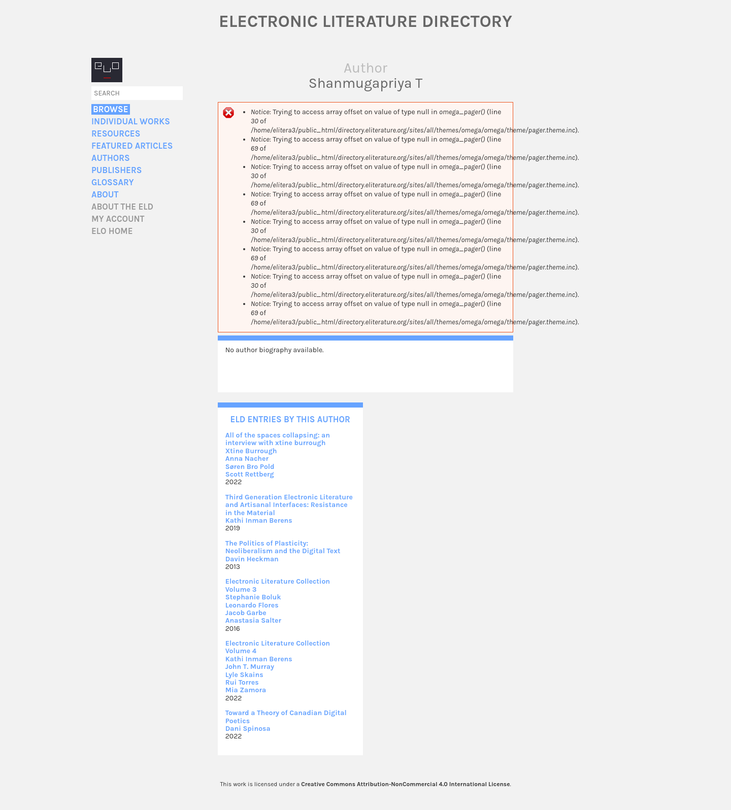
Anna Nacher (247, 458)
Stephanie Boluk (253, 597)
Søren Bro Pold (250, 466)
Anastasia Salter (253, 620)
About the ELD (122, 207)
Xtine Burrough (251, 451)
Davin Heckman (252, 559)
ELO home (112, 231)
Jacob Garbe (246, 613)
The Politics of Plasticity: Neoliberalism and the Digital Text (283, 547)
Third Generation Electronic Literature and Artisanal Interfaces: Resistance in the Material (289, 505)
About (104, 194)
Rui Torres (242, 682)
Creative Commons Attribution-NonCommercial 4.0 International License (405, 784)
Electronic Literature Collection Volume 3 (277, 585)
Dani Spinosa (248, 728)
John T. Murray (249, 666)
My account (118, 219)
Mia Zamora (245, 690)
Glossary (112, 182)
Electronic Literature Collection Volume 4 (277, 647)
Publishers (116, 170)
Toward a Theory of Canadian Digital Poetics (286, 716)
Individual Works (130, 121)
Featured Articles (132, 146)
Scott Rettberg (249, 474)
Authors (110, 158)
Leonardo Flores (252, 605)
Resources (115, 134)
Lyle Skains (244, 674)
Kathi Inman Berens (258, 520)
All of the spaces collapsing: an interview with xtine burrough (277, 439)
